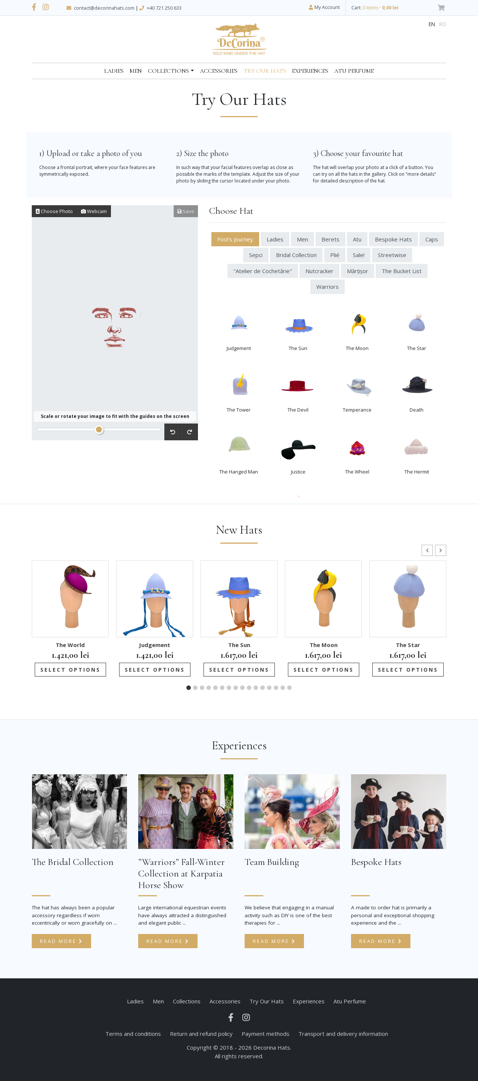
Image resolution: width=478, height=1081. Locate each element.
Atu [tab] (357, 239)
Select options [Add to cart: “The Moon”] (324, 669)
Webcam (94, 211)
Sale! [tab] (358, 255)
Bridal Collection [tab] (296, 255)
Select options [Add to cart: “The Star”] (408, 669)
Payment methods (265, 1033)
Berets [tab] (330, 239)
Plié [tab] (334, 255)
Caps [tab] (431, 239)
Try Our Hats (264, 71)
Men (136, 71)
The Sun (239, 645)
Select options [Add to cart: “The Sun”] (239, 669)
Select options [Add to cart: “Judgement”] (155, 669)
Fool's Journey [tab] (235, 239)
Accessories (219, 71)
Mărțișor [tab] (357, 271)
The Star (408, 645)
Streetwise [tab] (392, 255)
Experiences (310, 71)
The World (70, 645)
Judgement (154, 645)
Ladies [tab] (275, 239)
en (432, 24)
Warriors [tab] (327, 286)
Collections (168, 71)
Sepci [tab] (256, 255)
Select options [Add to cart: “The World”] (70, 669)
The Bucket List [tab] (402, 271)
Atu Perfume (354, 71)
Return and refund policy (201, 1033)
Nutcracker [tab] (319, 271)
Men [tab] (302, 239)
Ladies (114, 71)
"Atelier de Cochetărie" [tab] (262, 271)
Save (185, 211)
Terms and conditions (133, 1033)
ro (442, 24)
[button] (440, 550)
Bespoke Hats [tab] (393, 239)
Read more (61, 941)
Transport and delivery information (343, 1033)
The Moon (324, 645)
